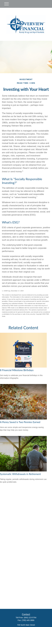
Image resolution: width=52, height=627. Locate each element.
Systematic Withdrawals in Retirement (20, 474)
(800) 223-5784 (30, 618)
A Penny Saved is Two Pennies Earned (20, 422)
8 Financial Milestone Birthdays (17, 370)
